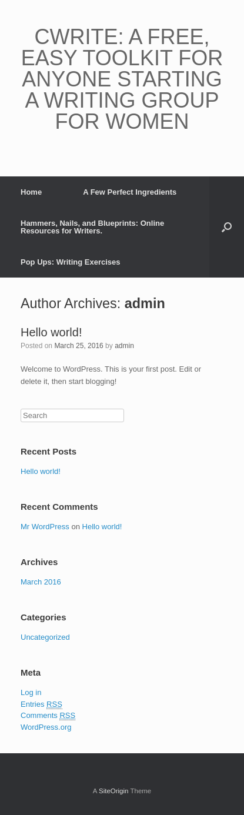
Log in (31, 692)
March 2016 (41, 581)
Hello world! (51, 332)
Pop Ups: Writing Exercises (71, 262)
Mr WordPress (45, 526)
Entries (41, 704)
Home (31, 192)
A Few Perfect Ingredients (129, 192)
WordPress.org (46, 727)
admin (145, 303)
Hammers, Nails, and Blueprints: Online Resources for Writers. (92, 227)
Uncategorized (45, 637)
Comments (48, 715)
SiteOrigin (114, 790)
